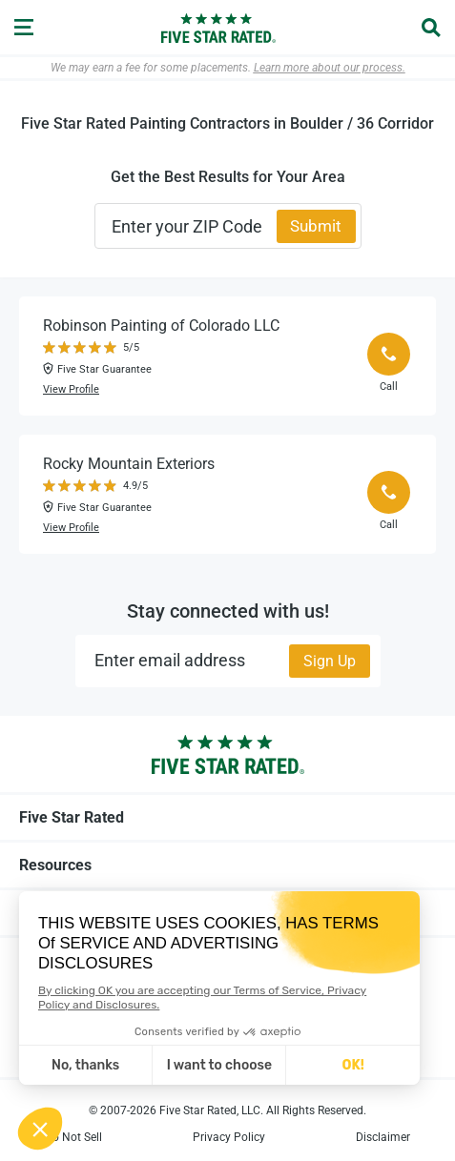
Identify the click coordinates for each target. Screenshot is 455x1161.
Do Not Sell (73, 1137)
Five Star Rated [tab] (227, 816)
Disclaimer (383, 1137)
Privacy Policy (229, 1137)
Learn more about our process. (329, 67)
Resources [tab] (227, 864)
